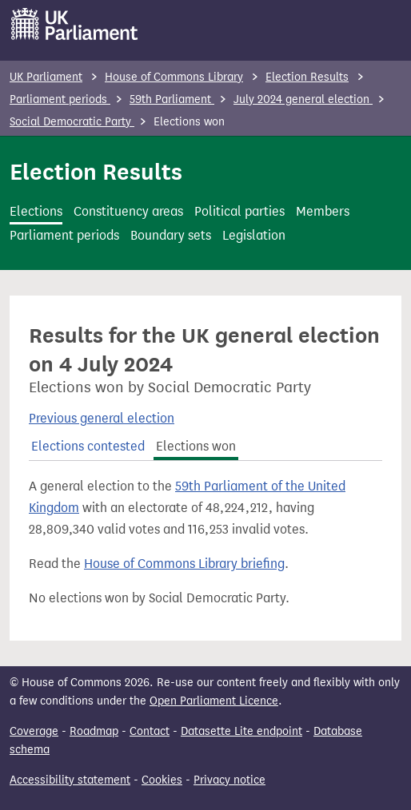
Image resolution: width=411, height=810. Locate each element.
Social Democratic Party (72, 122)
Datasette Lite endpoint (241, 731)
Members (322, 211)
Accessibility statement (70, 780)
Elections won (196, 446)
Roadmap (94, 731)
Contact (150, 731)
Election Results (307, 77)
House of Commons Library (174, 77)
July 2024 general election (303, 99)
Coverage (34, 731)
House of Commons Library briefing (184, 563)
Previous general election (101, 418)
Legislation (253, 235)
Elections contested (88, 446)
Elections (36, 211)
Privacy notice (229, 780)
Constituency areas (128, 211)
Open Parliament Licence (214, 701)
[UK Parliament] (75, 24)
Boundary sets (170, 235)
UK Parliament (46, 77)
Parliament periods (60, 99)
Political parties (239, 211)
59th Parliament (172, 99)
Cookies (162, 780)
